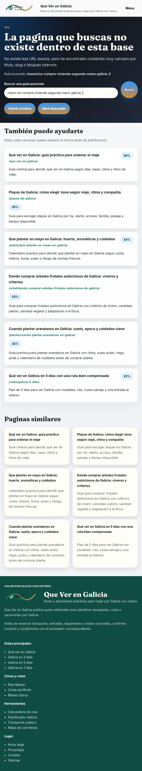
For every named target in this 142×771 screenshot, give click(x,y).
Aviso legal (16, 745)
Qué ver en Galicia (21, 652)
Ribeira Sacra (18, 695)
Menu (129, 8)
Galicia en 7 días (20, 668)
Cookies (14, 755)
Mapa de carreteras (22, 728)
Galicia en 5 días (20, 662)
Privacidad (16, 750)
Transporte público (22, 722)
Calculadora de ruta (22, 712)
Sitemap (14, 760)
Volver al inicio (19, 108)
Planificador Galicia (22, 717)
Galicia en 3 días (20, 657)
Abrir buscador (54, 108)
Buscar (129, 89)
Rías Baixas (16, 685)
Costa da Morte (19, 690)
